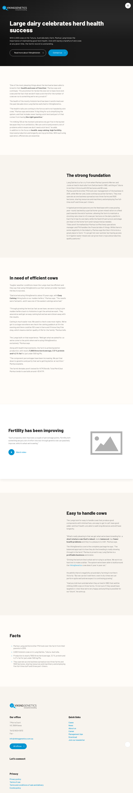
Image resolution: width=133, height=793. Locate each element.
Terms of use (15, 782)
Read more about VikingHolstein (29, 53)
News (71, 725)
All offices (18, 746)
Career (71, 731)
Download (73, 737)
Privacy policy (15, 779)
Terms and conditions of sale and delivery (27, 785)
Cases (71, 722)
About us (72, 728)
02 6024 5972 (17, 731)
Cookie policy (15, 788)
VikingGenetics (76, 565)
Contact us (60, 53)
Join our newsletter (77, 740)
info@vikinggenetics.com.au (21, 739)
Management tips (76, 734)
